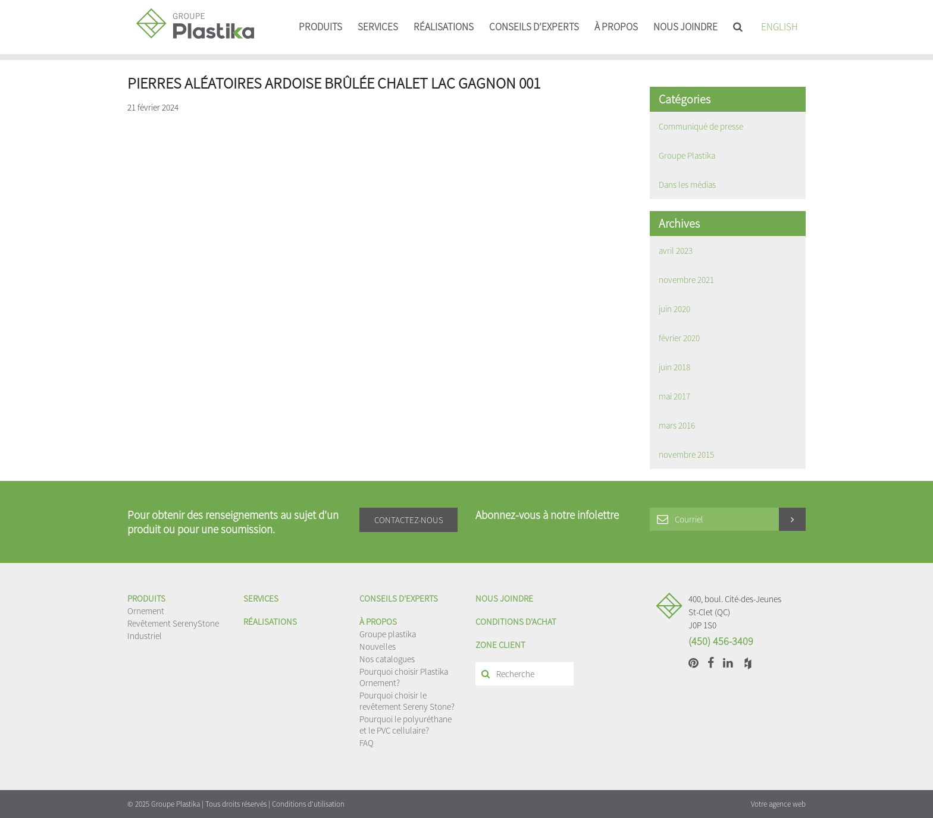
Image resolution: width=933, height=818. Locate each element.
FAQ (366, 742)
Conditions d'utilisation (308, 804)
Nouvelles (377, 646)
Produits (320, 26)
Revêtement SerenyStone (173, 623)
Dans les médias (687, 184)
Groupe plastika (387, 634)
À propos (616, 26)
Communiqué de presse (701, 126)
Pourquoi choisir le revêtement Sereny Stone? (407, 701)
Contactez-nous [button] (408, 520)
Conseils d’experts (534, 26)
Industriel (144, 635)
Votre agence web (778, 804)
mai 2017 (674, 396)
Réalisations (444, 26)
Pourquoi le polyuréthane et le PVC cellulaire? (405, 724)
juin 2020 (674, 308)
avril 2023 (676, 250)
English (779, 26)
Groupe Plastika (687, 155)
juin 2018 (674, 367)
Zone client (500, 644)
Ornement (145, 610)
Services (378, 26)
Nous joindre (685, 26)
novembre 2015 (686, 454)
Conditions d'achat (515, 621)
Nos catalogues (387, 659)
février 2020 (679, 338)
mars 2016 (677, 425)
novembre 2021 (686, 279)
